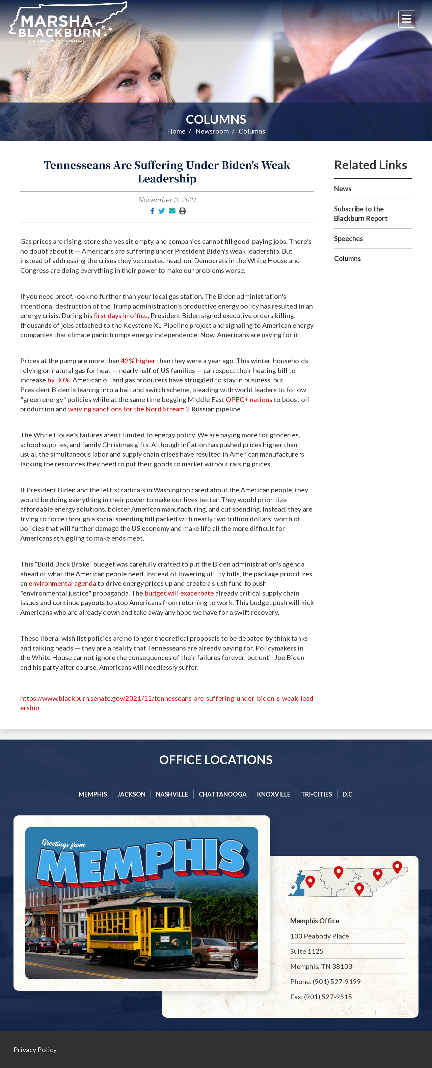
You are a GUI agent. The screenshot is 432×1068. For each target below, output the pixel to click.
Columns (216, 119)
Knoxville (274, 794)
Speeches (348, 238)
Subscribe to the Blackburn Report (361, 214)
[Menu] (406, 19)
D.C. (348, 794)
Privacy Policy (35, 1049)
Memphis (93, 794)
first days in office (120, 315)
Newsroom (212, 131)
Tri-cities (316, 794)
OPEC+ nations (249, 399)
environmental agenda (62, 583)
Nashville (172, 794)
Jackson (131, 794)
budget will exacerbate (178, 593)
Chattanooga (223, 794)
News (342, 188)
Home (176, 131)
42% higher (138, 360)
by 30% (58, 380)
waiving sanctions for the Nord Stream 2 (129, 409)
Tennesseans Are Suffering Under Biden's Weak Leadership (167, 171)
